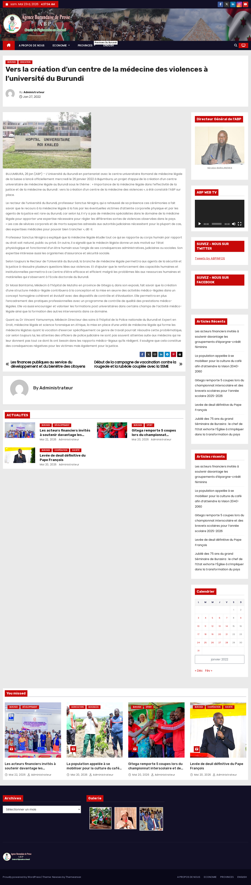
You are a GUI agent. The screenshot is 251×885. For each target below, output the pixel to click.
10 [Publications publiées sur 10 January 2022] (198, 626)
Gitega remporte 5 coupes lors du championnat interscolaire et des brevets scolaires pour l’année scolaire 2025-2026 (155, 770)
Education (25, 62)
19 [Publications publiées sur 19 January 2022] (212, 634)
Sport (149, 425)
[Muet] (234, 224)
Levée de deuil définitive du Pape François (63, 457)
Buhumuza (93, 707)
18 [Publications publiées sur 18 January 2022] (205, 634)
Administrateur (34, 92)
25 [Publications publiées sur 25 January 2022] (205, 642)
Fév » (208, 670)
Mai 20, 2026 (140, 439)
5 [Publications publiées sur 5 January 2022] (212, 617)
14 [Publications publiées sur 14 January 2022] (227, 626)
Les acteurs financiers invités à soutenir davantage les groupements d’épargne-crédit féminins (30, 770)
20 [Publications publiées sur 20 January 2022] (219, 634)
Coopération (60, 450)
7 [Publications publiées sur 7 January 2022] (226, 617)
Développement (61, 425)
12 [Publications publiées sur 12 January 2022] (212, 626)
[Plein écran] (239, 224)
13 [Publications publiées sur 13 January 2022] (220, 626)
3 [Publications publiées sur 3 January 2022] (198, 617)
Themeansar (73, 877)
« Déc (199, 670)
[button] (235, 45)
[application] (219, 214)
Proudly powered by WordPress (22, 877)
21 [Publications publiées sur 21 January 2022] (227, 634)
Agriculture (77, 707)
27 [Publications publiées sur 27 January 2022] (219, 642)
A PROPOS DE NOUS (32, 45)
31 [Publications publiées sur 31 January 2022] (198, 650)
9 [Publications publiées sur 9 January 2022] (240, 617)
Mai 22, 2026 (48, 439)
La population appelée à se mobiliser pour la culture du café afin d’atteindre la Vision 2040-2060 (93, 770)
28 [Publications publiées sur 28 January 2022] (226, 642)
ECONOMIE (61, 45)
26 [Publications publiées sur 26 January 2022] (212, 642)
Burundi (11, 62)
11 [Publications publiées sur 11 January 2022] (205, 626)
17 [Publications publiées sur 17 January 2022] (198, 634)
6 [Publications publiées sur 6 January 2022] (219, 617)
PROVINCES (89, 44)
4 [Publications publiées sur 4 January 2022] (205, 617)
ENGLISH (108, 45)
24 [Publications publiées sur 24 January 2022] (198, 642)
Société (75, 450)
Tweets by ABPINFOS (210, 258)
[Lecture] (199, 224)
